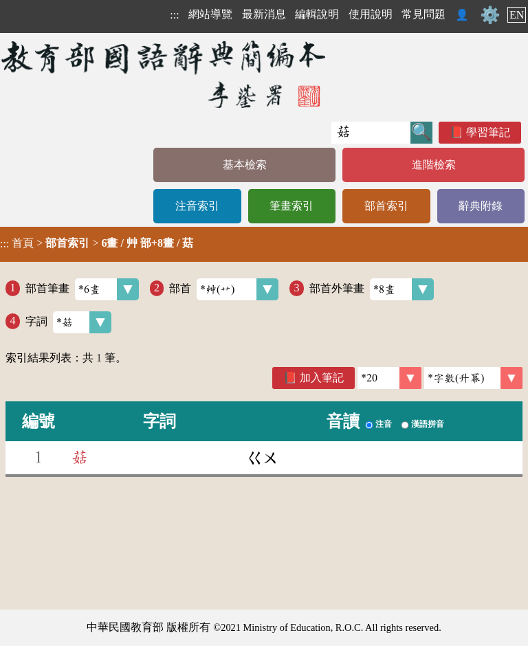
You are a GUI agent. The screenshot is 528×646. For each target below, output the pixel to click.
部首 (223, 289)
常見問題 (424, 14)
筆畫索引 (292, 206)
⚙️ (490, 15)
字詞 (68, 322)
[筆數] (389, 378)
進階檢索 (434, 164)
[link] (473, 378)
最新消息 (264, 14)
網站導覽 (210, 14)
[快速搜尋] (370, 133)
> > (96, 243)
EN (516, 15)
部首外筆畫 (371, 289)
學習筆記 (488, 132)
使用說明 (371, 14)
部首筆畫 (82, 289)
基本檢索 (245, 164)
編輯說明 (317, 14)
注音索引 (197, 206)
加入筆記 (322, 377)
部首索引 (386, 206)
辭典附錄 (481, 206)
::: (174, 15)
